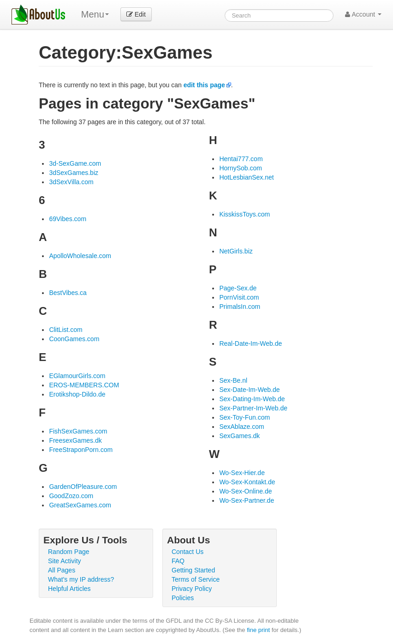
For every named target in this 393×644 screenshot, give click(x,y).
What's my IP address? (81, 579)
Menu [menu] (95, 14)
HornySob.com (240, 168)
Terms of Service (196, 579)
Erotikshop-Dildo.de (77, 394)
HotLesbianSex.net (246, 177)
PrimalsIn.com (239, 306)
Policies (183, 598)
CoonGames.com (74, 339)
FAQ (178, 561)
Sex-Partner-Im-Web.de (253, 408)
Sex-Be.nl (233, 380)
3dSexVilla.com (71, 182)
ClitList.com (65, 329)
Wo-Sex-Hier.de (242, 472)
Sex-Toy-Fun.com (244, 417)
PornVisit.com (239, 297)
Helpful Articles (69, 588)
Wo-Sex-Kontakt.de (247, 482)
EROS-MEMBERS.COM (84, 385)
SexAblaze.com (241, 426)
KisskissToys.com (244, 214)
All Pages (61, 570)
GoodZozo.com (71, 496)
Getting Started (193, 570)
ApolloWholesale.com (80, 255)
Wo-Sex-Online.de (245, 491)
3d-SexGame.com (75, 163)
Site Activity (64, 561)
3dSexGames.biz (73, 172)
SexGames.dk (239, 435)
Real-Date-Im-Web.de (250, 343)
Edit (136, 14)
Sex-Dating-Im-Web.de (252, 399)
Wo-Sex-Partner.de (246, 500)
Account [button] (363, 14)
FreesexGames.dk (75, 440)
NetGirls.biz (235, 251)
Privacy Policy (192, 588)
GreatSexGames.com (80, 505)
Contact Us (187, 551)
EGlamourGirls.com (77, 375)
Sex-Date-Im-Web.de (249, 389)
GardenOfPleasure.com (83, 486)
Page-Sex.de (237, 288)
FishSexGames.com (78, 431)
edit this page (204, 85)
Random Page (68, 551)
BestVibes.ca (67, 292)
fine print (258, 629)
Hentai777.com (240, 159)
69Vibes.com (67, 219)
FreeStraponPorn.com (81, 449)
